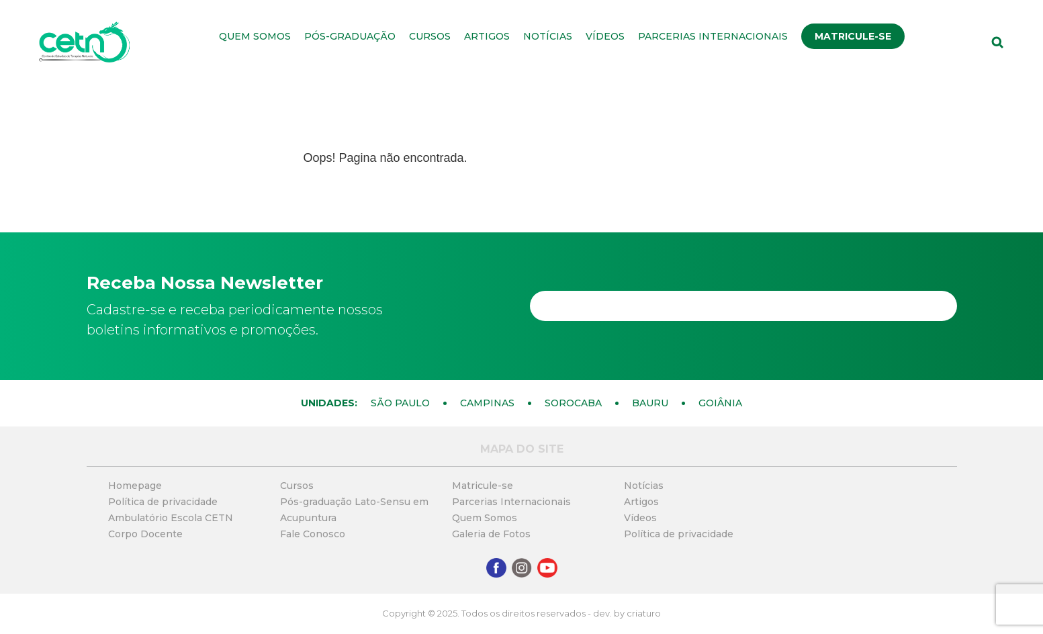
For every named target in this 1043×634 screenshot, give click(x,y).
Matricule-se (853, 36)
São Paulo (400, 403)
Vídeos (605, 36)
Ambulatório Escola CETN (170, 518)
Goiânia (720, 403)
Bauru (650, 403)
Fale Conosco (312, 534)
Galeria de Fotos (491, 534)
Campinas (487, 403)
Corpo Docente (145, 534)
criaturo (644, 613)
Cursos (430, 36)
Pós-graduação (350, 36)
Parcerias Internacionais (713, 36)
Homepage (135, 486)
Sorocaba (573, 403)
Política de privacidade (163, 502)
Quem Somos (255, 36)
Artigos (487, 36)
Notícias (547, 36)
